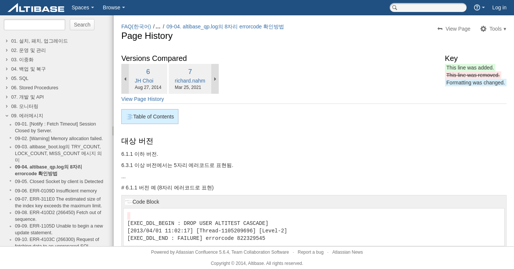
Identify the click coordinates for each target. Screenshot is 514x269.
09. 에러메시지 (27, 115)
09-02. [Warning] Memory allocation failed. (59, 138)
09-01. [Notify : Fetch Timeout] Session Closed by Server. (55, 127)
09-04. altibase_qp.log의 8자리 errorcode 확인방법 (48, 170)
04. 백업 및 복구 (28, 69)
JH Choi (144, 81)
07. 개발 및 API (27, 97)
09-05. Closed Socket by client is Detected (59, 181)
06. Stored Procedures (34, 87)
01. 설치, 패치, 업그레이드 (39, 41)
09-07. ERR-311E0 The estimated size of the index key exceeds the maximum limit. (58, 202)
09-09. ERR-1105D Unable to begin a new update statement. (59, 229)
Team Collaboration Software (260, 252)
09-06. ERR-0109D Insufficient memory (56, 191)
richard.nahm (190, 81)
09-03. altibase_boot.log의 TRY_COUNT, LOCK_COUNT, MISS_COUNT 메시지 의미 (58, 153)
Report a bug (310, 252)
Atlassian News (347, 252)
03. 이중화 (22, 59)
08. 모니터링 (24, 106)
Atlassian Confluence (197, 252)
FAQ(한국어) (136, 27)
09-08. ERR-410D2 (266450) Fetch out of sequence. (58, 216)
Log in (499, 7)
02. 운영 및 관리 (28, 50)
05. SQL (19, 78)
